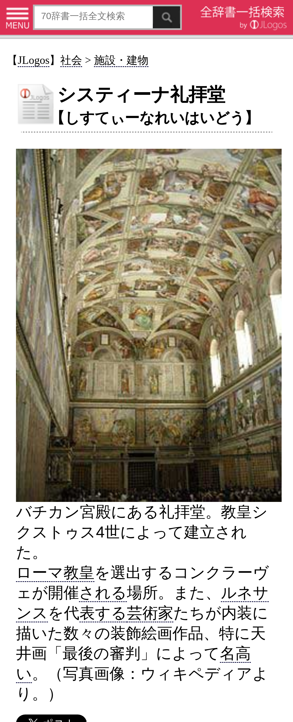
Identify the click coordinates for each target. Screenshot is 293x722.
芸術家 (150, 613)
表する (103, 613)
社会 (71, 60)
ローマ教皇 (55, 572)
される (103, 592)
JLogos (33, 60)
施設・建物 (121, 60)
